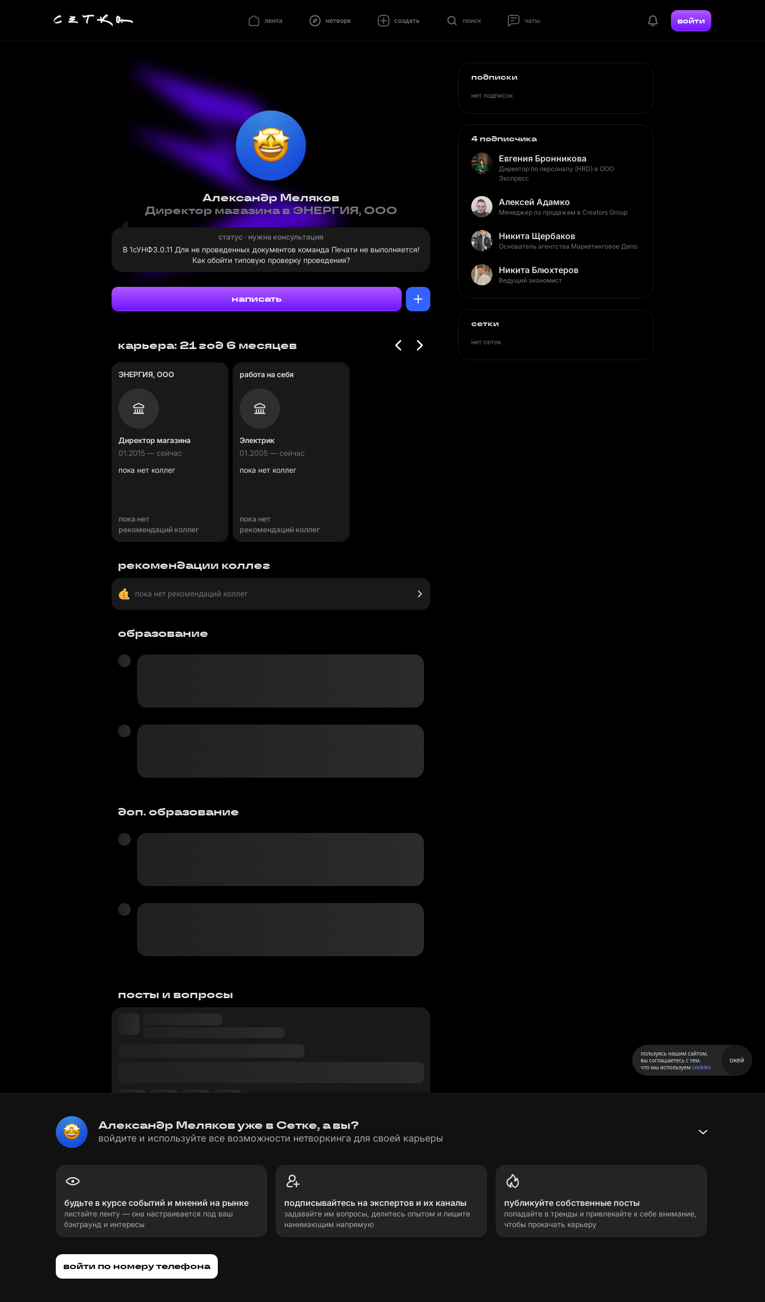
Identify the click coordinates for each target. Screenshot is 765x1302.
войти (691, 20)
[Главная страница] (93, 20)
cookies (701, 1067)
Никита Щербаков (537, 236)
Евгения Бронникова (542, 158)
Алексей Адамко (534, 202)
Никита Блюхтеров (539, 270)
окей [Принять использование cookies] (736, 1060)
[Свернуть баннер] (702, 1132)
